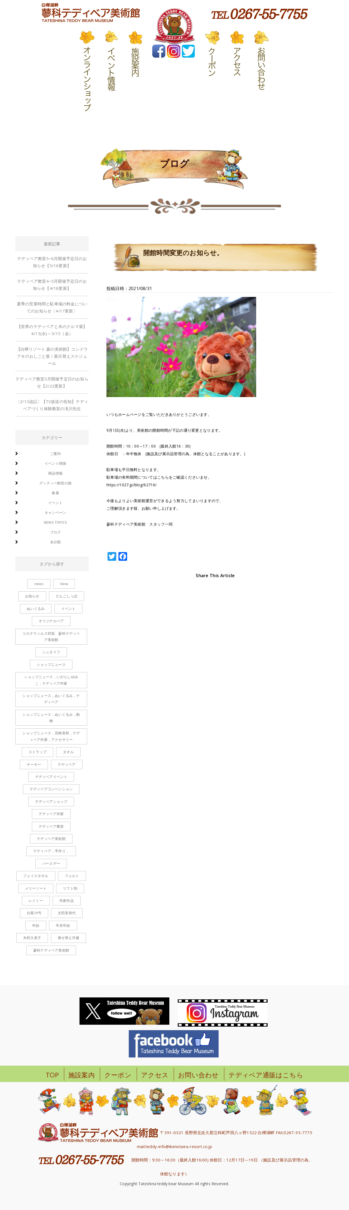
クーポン (117, 1074)
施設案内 (81, 1074)
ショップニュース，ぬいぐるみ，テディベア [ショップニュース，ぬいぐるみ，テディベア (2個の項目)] (51, 698)
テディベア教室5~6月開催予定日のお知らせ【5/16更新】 (52, 262)
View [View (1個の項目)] (64, 583)
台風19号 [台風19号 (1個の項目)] (34, 912)
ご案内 (55, 453)
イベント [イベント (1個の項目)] (68, 608)
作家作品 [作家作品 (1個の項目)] (66, 900)
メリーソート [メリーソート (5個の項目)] (36, 888)
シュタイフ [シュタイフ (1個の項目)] (51, 651)
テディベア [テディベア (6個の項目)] (67, 764)
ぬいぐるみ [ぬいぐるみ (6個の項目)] (36, 608)
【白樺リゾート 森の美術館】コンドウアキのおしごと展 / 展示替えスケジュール (52, 356)
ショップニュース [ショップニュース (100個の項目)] (51, 664)
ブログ (55, 532)
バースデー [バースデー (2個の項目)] (51, 863)
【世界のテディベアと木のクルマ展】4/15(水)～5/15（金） (52, 330)
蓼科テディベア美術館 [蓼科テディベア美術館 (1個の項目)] (51, 950)
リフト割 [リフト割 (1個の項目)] (70, 888)
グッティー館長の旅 (55, 483)
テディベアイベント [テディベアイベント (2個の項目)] (51, 776)
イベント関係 (55, 463)
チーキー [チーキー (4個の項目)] (34, 764)
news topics (55, 522)
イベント (55, 502)
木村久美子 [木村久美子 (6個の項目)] (32, 937)
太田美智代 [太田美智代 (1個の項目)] (67, 912)
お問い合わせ (198, 1074)
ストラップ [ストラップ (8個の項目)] (38, 751)
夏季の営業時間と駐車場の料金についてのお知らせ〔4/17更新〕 (52, 307)
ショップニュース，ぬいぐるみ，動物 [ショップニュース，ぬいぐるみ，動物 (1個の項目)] (51, 717)
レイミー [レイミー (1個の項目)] (36, 900)
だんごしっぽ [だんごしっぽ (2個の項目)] (66, 596)
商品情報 (55, 473)
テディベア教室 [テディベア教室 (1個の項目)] (51, 826)
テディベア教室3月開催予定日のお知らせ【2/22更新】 (52, 382)
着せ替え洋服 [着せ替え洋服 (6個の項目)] (68, 937)
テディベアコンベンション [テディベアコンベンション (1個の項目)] (51, 788)
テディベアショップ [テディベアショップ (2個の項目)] (51, 801)
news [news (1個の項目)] (39, 583)
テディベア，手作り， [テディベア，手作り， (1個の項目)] (51, 850)
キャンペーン (55, 512)
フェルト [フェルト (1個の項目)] (72, 875)
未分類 (55, 542)
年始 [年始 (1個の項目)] (35, 925)
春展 (55, 492)
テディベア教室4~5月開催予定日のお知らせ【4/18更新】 (52, 284)
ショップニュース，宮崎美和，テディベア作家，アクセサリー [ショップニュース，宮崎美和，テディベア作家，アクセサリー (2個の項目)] (51, 736)
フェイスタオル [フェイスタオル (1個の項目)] (35, 875)
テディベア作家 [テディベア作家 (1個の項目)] (51, 813)
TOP (52, 1074)
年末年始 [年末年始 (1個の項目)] (63, 925)
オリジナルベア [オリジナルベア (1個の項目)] (51, 620)
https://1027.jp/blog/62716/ (131, 484)
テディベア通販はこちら (265, 1074)
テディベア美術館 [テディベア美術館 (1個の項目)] (51, 838)
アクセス (155, 1074)
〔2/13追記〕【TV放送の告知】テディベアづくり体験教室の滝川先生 (52, 405)
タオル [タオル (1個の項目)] (68, 751)
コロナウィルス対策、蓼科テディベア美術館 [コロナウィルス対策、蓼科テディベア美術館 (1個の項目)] (51, 636)
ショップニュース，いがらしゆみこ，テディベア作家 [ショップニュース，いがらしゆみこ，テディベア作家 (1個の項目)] (51, 680)
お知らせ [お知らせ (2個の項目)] (32, 596)
